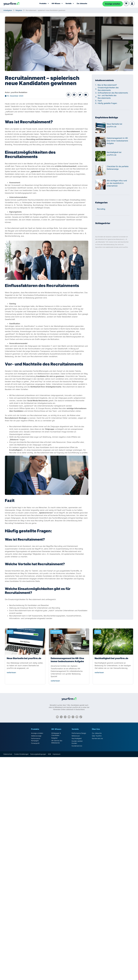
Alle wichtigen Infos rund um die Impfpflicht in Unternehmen (117, 183)
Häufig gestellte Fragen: (107, 103)
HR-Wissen (57, 3)
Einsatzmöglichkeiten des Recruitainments (108, 88)
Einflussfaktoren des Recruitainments (113, 93)
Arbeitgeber (7, 10)
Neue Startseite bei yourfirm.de (24, 658)
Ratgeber (19, 10)
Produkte (44, 3)
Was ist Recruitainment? (107, 85)
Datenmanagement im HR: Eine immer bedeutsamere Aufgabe (117, 140)
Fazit (100, 101)
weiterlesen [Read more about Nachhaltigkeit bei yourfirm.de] (99, 672)
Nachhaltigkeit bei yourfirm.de (111, 658)
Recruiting (101, 209)
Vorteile (69, 3)
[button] (68, 94)
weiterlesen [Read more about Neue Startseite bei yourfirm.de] (11, 672)
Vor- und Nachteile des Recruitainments (107, 96)
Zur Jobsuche (82, 3)
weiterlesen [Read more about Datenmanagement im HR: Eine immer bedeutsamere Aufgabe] (55, 681)
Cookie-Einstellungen (21, 754)
